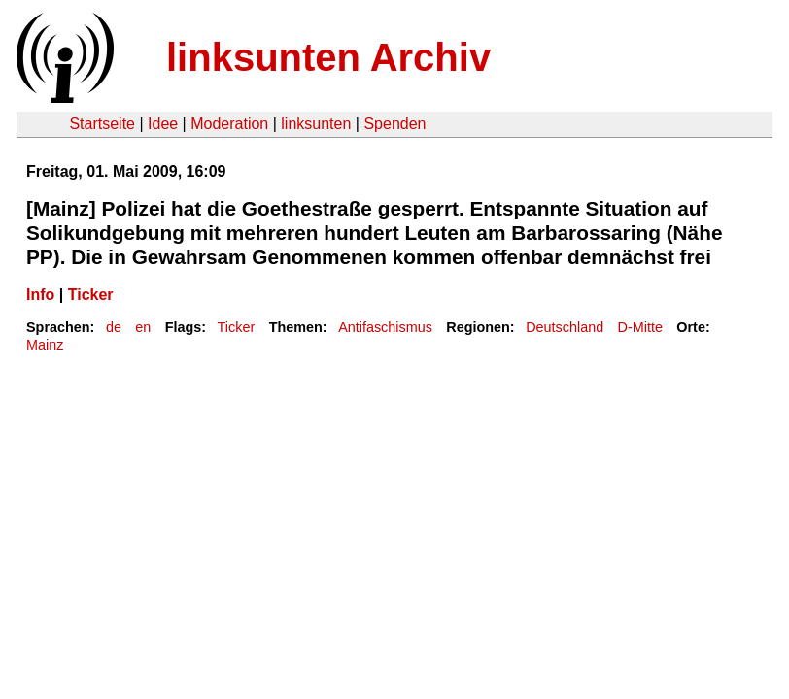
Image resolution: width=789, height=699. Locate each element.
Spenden (394, 124)
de (113, 327)
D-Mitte (640, 327)
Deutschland (564, 327)
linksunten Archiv (328, 57)
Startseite (102, 124)
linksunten (316, 124)
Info (40, 294)
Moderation (229, 124)
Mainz (44, 344)
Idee (163, 124)
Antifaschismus (385, 327)
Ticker (91, 294)
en (143, 327)
